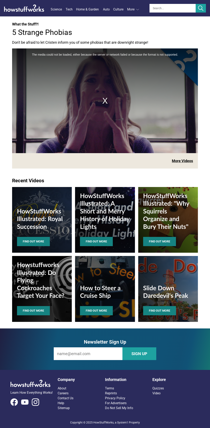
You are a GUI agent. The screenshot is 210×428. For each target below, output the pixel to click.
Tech (69, 9)
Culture (118, 9)
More (133, 9)
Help (61, 403)
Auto (106, 9)
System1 (122, 422)
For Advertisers (116, 403)
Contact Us (65, 398)
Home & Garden (87, 9)
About (62, 388)
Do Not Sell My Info (119, 408)
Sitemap (64, 408)
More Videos (182, 161)
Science (56, 9)
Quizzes (158, 388)
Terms (109, 388)
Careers (63, 393)
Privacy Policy (115, 398)
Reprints (111, 393)
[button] (81, 379)
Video (156, 393)
